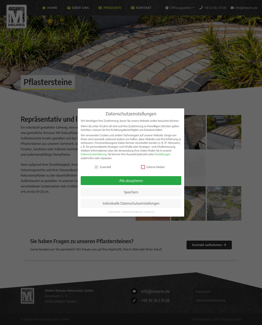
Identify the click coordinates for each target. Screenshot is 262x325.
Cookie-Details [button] (114, 212)
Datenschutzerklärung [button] (132, 212)
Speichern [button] (131, 192)
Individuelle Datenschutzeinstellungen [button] (131, 204)
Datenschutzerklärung (94, 154)
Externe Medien (153, 167)
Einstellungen (162, 154)
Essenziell (102, 167)
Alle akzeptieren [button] (131, 181)
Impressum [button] (150, 212)
